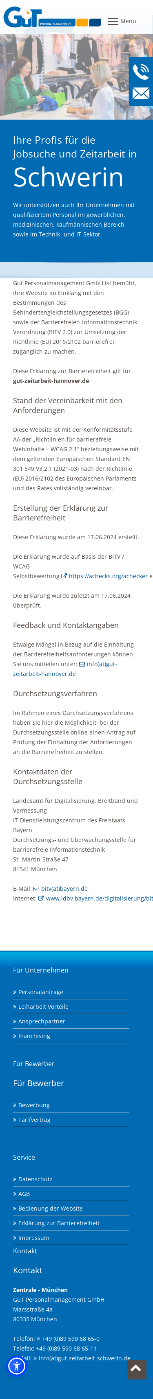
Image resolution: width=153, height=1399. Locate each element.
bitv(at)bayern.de (64, 888)
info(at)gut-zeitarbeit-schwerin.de (85, 1358)
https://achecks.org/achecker (108, 576)
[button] (16, 1366)
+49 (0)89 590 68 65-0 (71, 1338)
